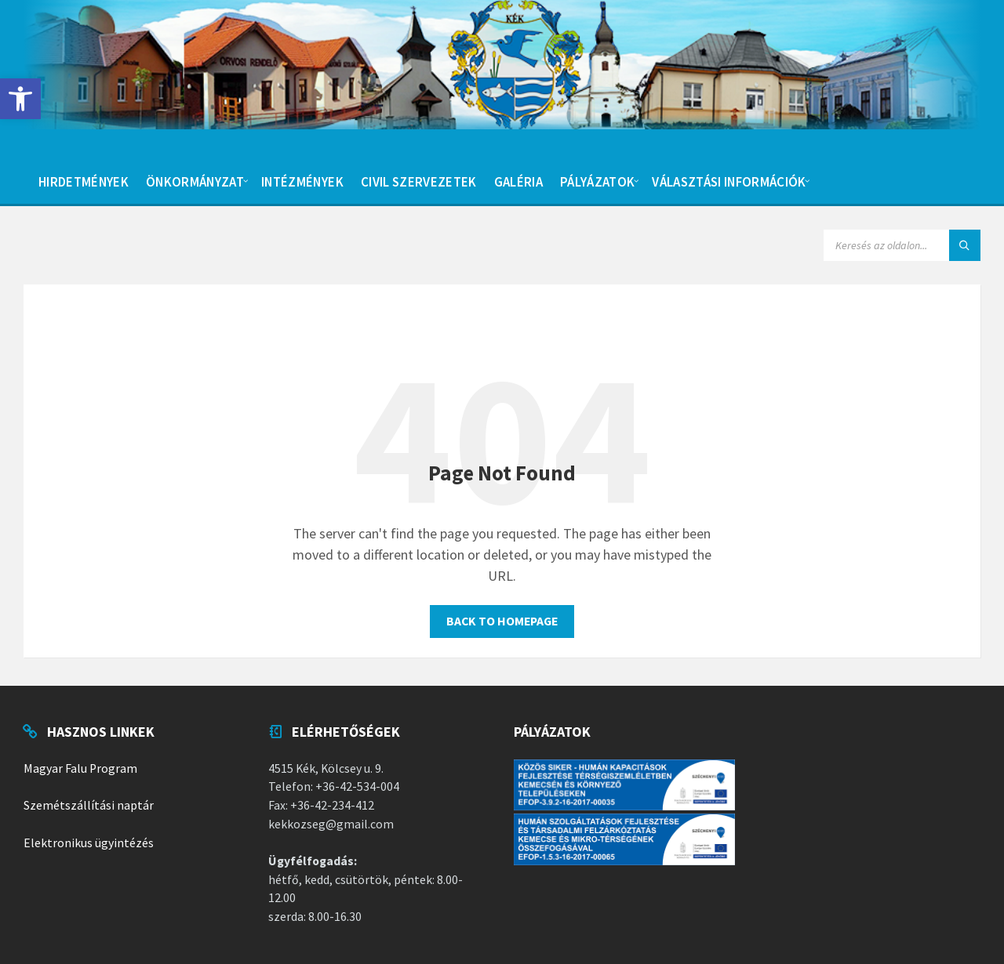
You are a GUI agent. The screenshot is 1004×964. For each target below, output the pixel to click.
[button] (20, 98)
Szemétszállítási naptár (89, 805)
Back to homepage (502, 621)
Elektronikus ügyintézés (89, 842)
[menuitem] (83, 180)
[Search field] (902, 245)
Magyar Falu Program (80, 768)
